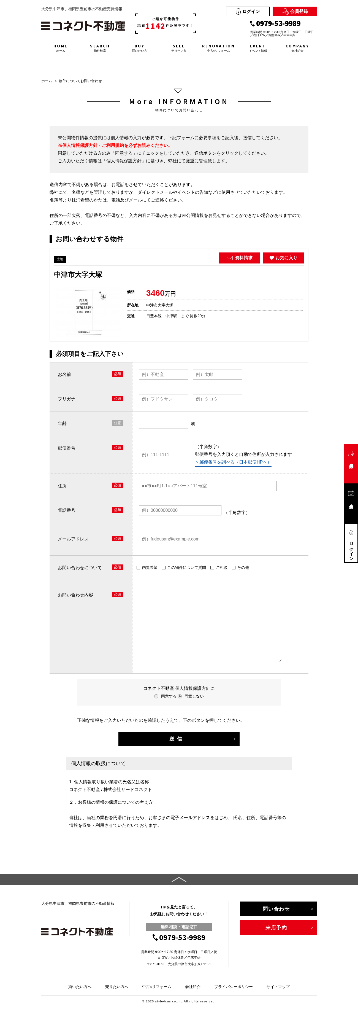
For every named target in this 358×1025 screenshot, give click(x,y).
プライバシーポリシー (233, 986)
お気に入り (283, 257)
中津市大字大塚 (78, 274)
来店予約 (276, 927)
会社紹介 (192, 986)
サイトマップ (278, 986)
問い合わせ (276, 909)
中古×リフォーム (156, 986)
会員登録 (295, 11)
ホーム (46, 81)
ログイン (248, 11)
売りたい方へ (116, 986)
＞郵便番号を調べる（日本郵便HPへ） (233, 462)
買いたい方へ (79, 986)
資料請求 (239, 257)
